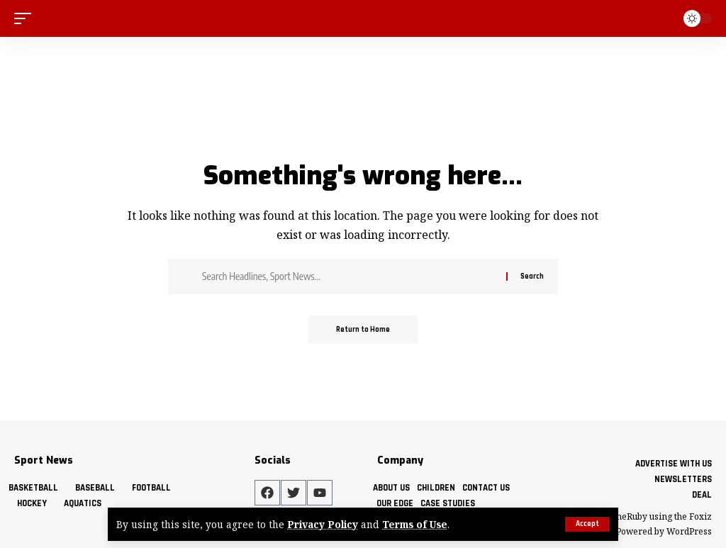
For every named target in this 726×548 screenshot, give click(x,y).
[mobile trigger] (26, 18)
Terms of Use (414, 524)
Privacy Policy (322, 524)
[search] (662, 18)
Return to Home (363, 330)
